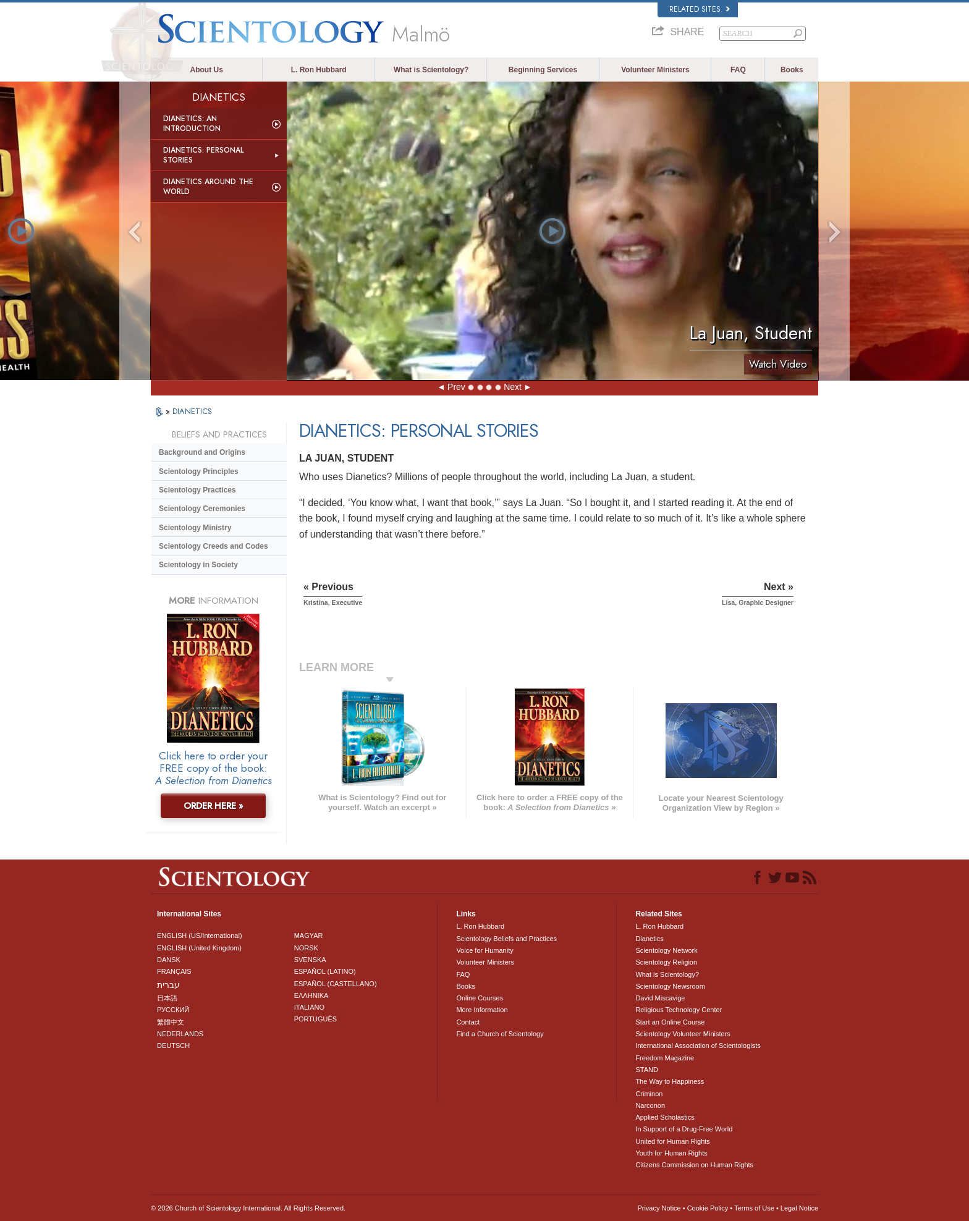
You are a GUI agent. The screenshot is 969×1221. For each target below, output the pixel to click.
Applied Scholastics (664, 1117)
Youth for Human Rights (671, 1153)
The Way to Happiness (669, 1081)
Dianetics (649, 938)
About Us (206, 69)
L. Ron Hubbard (319, 69)
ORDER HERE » (213, 806)
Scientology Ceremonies (202, 508)
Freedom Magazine (664, 1058)
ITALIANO (309, 1007)
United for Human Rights (672, 1141)
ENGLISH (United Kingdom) (199, 948)
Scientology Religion (666, 962)
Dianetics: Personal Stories (203, 155)
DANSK (168, 959)
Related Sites (699, 9)
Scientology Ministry (195, 527)
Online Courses (479, 998)
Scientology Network (666, 950)
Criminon (648, 1093)
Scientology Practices (197, 490)
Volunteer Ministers (655, 69)
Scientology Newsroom (670, 986)
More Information (481, 1009)
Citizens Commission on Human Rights (694, 1164)
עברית (168, 985)
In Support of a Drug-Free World (683, 1129)
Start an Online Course (670, 1022)
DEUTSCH (173, 1045)
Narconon (650, 1105)
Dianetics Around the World (208, 186)
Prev (456, 387)
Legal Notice (799, 1208)
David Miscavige (660, 998)
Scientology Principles (199, 471)
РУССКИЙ (173, 1009)
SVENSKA (310, 959)
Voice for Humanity (484, 950)
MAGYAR (308, 935)
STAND (646, 1069)
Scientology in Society (198, 564)
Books (792, 69)
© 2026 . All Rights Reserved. (248, 1208)
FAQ (738, 69)
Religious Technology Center (678, 1009)
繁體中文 (170, 1022)
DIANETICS (192, 411)
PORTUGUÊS (315, 1019)
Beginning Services (543, 69)
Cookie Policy (708, 1208)
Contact (468, 1022)
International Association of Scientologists (697, 1045)
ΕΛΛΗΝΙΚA (311, 995)
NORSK (306, 948)
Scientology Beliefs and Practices (506, 938)
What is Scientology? (431, 69)
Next (513, 387)
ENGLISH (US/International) (199, 935)
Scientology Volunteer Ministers (682, 1033)
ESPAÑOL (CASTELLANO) (335, 983)
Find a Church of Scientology (499, 1033)
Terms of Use (754, 1208)
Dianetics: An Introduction (192, 123)
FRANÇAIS (174, 971)
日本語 (167, 998)
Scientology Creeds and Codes (213, 546)
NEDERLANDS (180, 1033)
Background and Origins (202, 452)
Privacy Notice (658, 1208)
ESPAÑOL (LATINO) (325, 971)
